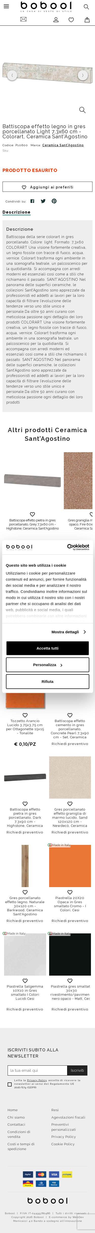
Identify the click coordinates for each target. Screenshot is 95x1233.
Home (13, 1110)
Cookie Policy (63, 1144)
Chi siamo (16, 1117)
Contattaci (16, 1124)
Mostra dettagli (65, 632)
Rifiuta (47, 681)
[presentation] (12, 75)
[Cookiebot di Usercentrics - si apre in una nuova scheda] (67, 547)
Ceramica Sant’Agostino (63, 145)
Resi (55, 1110)
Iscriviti (77, 1070)
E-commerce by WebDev (66, 1217)
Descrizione (17, 212)
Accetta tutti (47, 648)
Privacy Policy (37, 1080)
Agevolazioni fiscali (68, 1117)
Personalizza (47, 665)
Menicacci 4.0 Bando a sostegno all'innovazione (47, 1221)
